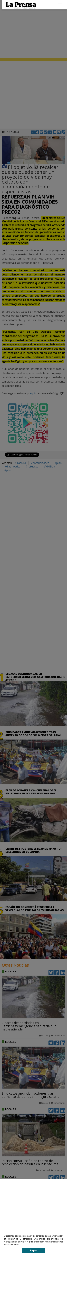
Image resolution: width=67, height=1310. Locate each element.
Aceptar (33, 1250)
